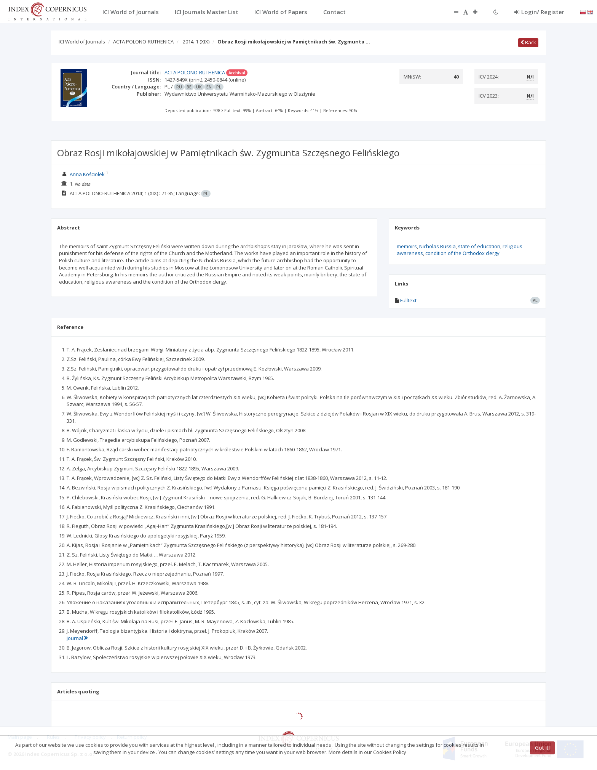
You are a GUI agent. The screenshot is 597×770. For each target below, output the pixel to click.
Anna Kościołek (87, 174)
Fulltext (408, 300)
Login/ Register (539, 12)
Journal (77, 638)
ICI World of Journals (82, 41)
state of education (479, 246)
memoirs (407, 246)
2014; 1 (196, 41)
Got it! (542, 747)
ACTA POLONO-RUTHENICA (143, 41)
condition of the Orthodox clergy (462, 253)
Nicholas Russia (437, 246)
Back (528, 42)
